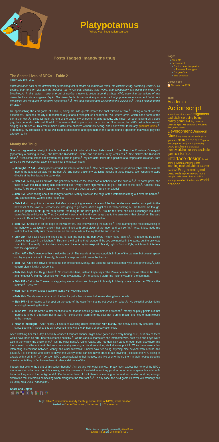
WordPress (127, 429)
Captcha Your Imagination (186, 66)
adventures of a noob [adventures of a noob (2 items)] (179, 114)
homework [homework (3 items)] (175, 149)
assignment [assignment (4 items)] (200, 114)
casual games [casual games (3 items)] (177, 124)
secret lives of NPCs (101, 401)
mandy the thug (78, 401)
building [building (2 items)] (190, 121)
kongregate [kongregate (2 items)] (194, 163)
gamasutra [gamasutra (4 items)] (194, 140)
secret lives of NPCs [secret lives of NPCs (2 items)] (192, 176)
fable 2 (50, 401)
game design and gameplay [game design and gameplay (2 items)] (189, 143)
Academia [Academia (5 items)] (177, 101)
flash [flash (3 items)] (181, 140)
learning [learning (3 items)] (173, 166)
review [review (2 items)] (194, 173)
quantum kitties (148, 126)
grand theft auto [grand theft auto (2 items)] (190, 146)
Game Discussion (74, 404)
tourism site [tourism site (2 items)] (193, 180)
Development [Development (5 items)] (180, 131)
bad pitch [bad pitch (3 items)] (174, 117)
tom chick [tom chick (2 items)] (182, 180)
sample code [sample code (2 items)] (174, 176)
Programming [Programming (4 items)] (189, 170)
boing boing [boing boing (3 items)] (194, 117)
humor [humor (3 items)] (186, 149)
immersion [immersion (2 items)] (197, 150)
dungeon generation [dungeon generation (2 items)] (186, 136)
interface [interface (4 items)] (184, 153)
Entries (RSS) (98, 432)
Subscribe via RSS (180, 85)
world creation (123, 401)
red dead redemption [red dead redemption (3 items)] (186, 171)
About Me (176, 60)
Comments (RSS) (118, 432)
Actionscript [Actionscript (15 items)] (184, 108)
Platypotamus (109, 25)
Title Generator (181, 75)
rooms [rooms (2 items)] (202, 173)
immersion (61, 401)
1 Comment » (109, 404)
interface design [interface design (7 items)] (184, 158)
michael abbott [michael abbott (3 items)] (189, 166)
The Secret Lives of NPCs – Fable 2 (39, 76)
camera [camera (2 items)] (199, 121)
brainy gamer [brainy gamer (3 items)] (176, 121)
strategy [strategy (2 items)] (172, 180)
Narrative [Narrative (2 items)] (172, 170)
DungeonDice (180, 72)
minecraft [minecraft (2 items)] (204, 166)
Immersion (93, 404)
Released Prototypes (186, 69)
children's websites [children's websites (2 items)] (197, 124)
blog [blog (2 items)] (183, 118)
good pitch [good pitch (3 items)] (175, 146)
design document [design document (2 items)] (177, 127)
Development (178, 63)
